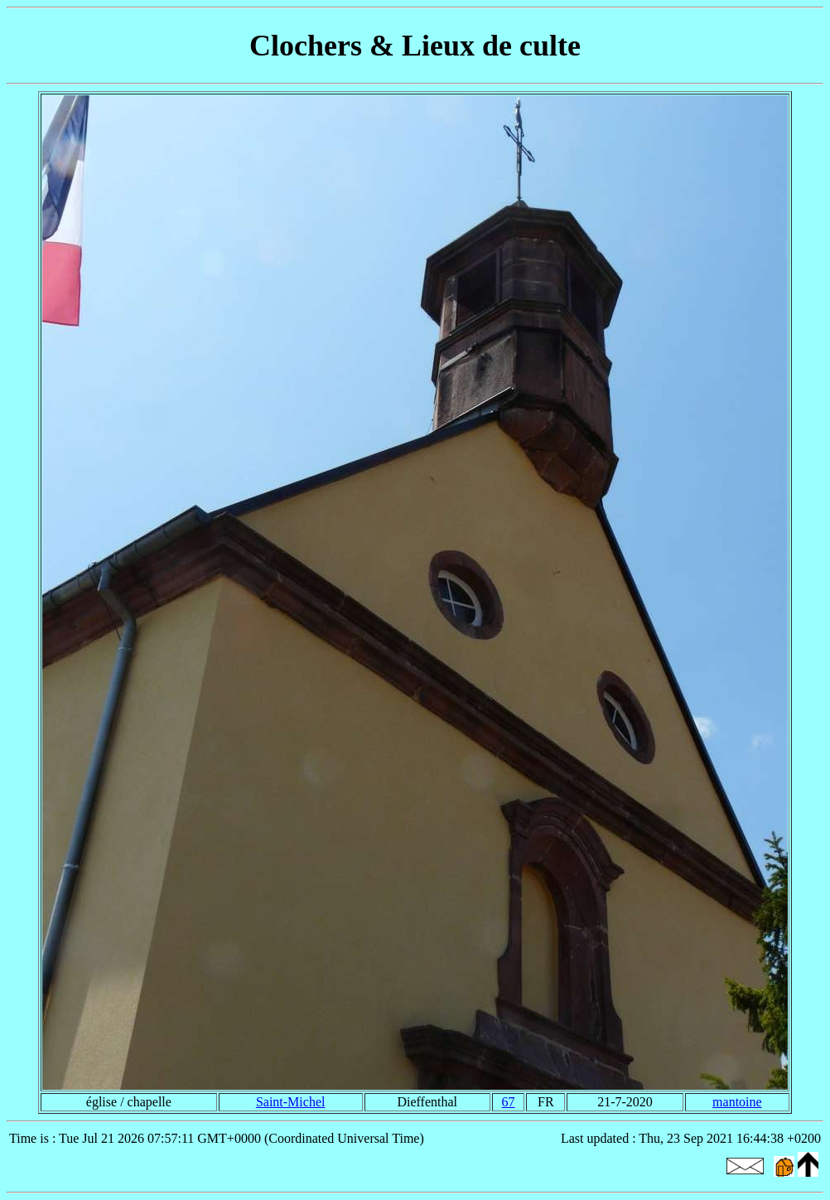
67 (508, 1102)
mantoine (737, 1102)
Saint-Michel (291, 1102)
